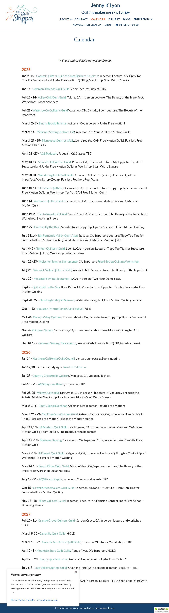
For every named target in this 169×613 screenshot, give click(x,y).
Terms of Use (102, 608)
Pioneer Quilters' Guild (50, 248)
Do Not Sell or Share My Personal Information (34, 600)
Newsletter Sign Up (87, 24)
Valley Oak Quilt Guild (52, 97)
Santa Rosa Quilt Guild (52, 214)
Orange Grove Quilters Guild (56, 520)
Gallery (114, 19)
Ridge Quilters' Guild (52, 501)
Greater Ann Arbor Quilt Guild (61, 542)
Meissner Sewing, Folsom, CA (55, 132)
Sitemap (83, 608)
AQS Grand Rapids (50, 479)
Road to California (74, 367)
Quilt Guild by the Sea (46, 287)
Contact (81, 19)
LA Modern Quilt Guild (53, 427)
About (64, 19)
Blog (126, 19)
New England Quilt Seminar (56, 300)
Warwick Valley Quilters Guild (52, 270)
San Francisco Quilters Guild (60, 414)
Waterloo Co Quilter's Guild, (50, 110)
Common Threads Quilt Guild (50, 89)
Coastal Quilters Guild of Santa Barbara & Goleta (67, 76)
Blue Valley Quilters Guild (50, 567)
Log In (111, 608)
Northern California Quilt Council (53, 358)
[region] (43, 587)
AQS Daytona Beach (51, 384)
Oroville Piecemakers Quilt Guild (53, 488)
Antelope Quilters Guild (49, 201)
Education (141, 19)
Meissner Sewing (51, 440)
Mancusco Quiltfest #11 (57, 140)
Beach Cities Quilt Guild (53, 466)
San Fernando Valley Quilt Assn (58, 235)
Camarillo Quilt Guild (52, 533)
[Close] (76, 572)
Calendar (98, 19)
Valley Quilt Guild (48, 392)
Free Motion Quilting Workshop (118, 261)
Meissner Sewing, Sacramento (58, 261)
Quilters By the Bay (46, 227)
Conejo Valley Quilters (47, 317)
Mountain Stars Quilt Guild (53, 550)
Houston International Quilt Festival (60, 308)
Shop (108, 24)
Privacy (91, 608)
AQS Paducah (48, 153)
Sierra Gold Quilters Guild (54, 162)
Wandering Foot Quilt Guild (55, 175)
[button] (71, 19)
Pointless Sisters (42, 330)
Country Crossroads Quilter (50, 375)
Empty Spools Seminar (53, 123)
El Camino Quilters (50, 188)
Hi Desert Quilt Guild (51, 453)
